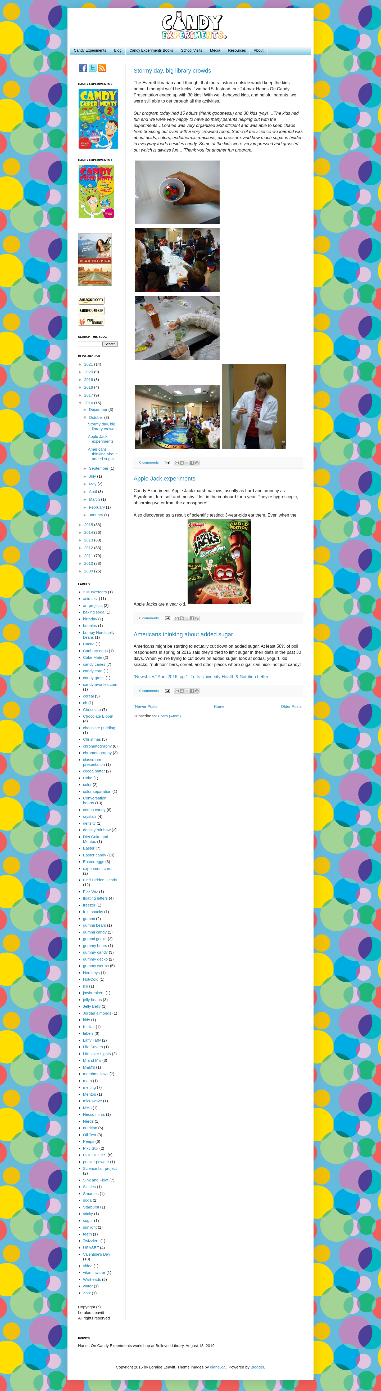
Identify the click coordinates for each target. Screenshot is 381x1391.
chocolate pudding (99, 728)
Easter (88, 848)
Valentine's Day (96, 1254)
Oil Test (89, 1134)
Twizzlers (91, 1240)
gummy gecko (95, 959)
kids (86, 1019)
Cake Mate (92, 657)
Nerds (88, 1121)
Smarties (91, 1193)
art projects (93, 605)
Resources (237, 50)
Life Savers (93, 1047)
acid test (90, 598)
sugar (88, 1220)
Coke (87, 778)
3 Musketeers (95, 592)
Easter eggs (93, 861)
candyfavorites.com (100, 684)
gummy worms (96, 965)
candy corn (92, 671)
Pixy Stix (90, 1148)
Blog (117, 50)
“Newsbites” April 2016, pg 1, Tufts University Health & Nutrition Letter (201, 676)
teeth (87, 1234)
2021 (89, 364)
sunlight (90, 1227)
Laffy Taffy (92, 1040)
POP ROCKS (95, 1155)
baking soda (94, 612)
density (89, 823)
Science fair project (100, 1168)
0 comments (149, 462)
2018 (89, 387)
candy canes (94, 664)
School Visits (191, 50)
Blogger (257, 1367)
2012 (89, 547)
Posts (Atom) (169, 716)
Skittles (89, 1186)
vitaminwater (94, 1272)
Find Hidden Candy (100, 880)
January (96, 515)
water (88, 1286)
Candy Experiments (90, 50)
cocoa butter (94, 771)
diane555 (218, 1367)
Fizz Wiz (90, 891)
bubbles (90, 625)
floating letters (95, 898)
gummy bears (95, 945)
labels (88, 1033)
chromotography (97, 752)
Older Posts (291, 706)
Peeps (88, 1141)
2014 (89, 532)
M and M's (92, 1060)
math (87, 1080)
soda (87, 1200)
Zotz (87, 1293)
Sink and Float (95, 1180)
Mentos (89, 1094)
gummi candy (95, 932)
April (93, 491)
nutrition (90, 1128)
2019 (89, 379)
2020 (89, 372)
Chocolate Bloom (98, 716)
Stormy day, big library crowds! (173, 70)
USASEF (91, 1247)
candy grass (94, 677)
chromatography (97, 746)
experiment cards (98, 868)
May (93, 484)
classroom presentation (94, 762)
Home (219, 706)
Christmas (92, 739)
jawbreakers (94, 992)
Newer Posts (146, 706)
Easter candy (94, 855)
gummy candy (95, 952)
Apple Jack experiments (165, 478)
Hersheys (91, 972)
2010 (89, 563)
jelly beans (92, 999)
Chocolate (92, 709)
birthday (90, 619)
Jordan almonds (97, 1013)
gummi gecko (95, 938)
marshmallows (95, 1074)
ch (85, 702)
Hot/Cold (90, 979)
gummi (89, 918)
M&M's (89, 1067)
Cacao (88, 644)
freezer (89, 905)
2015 (89, 524)
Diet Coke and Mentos (95, 839)
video (88, 1266)
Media (215, 50)
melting (89, 1087)
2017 (89, 395)
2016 (89, 403)
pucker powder (96, 1161)
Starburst (91, 1207)
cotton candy (94, 809)
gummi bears (94, 925)
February (97, 507)
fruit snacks (93, 911)
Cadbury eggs (95, 650)
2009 (89, 571)
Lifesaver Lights (97, 1053)
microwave (92, 1101)
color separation (97, 791)
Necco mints (94, 1114)
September (99, 468)
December (98, 409)
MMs (87, 1107)
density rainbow (97, 830)
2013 (89, 540)
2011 (89, 555)
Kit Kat (89, 1026)
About (259, 50)
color (87, 784)
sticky (88, 1213)
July (93, 476)
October (96, 417)
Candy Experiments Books (151, 50)
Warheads (92, 1279)
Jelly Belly (92, 1006)
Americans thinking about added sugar (183, 634)
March (95, 499)
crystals (90, 816)
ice (85, 986)
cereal (88, 696)
